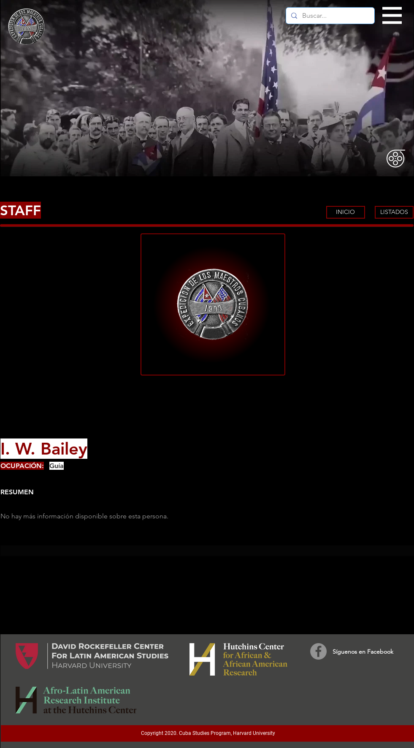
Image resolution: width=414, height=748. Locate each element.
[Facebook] (318, 651)
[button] (392, 15)
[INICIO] (345, 212)
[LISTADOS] (394, 212)
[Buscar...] (329, 16)
